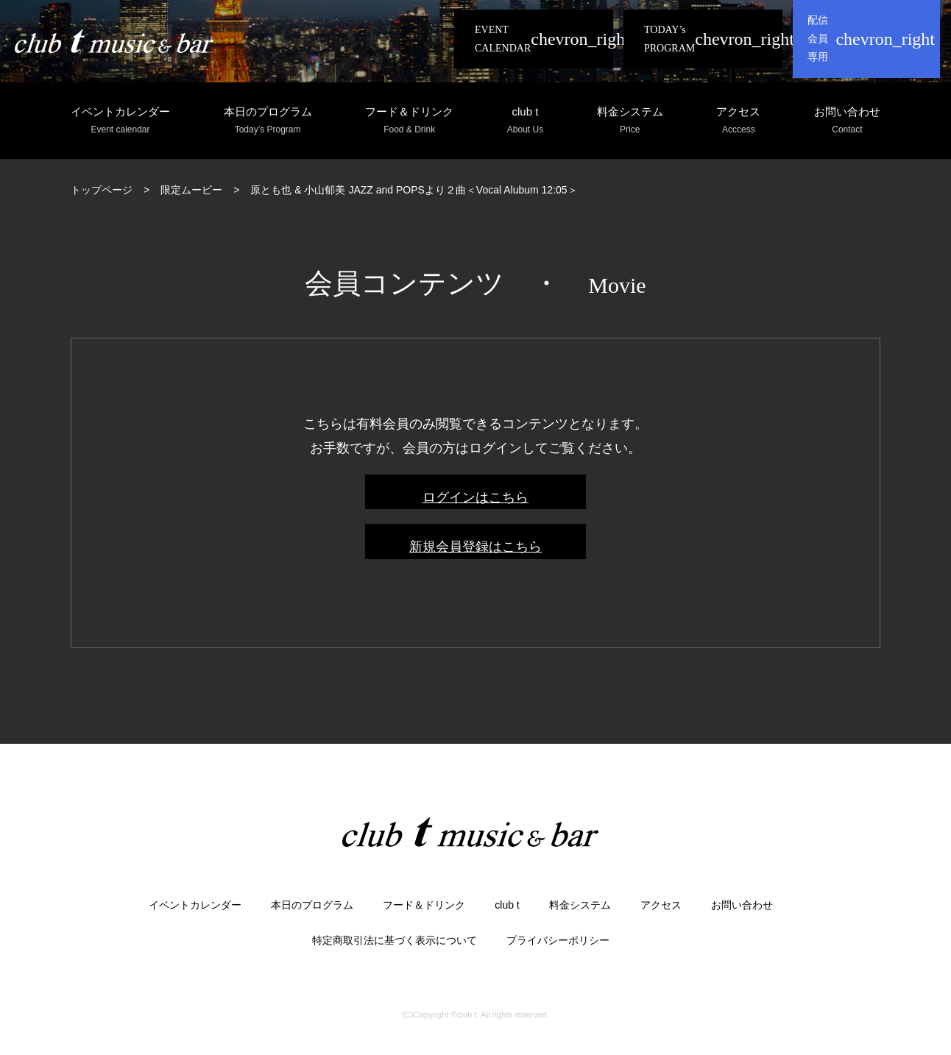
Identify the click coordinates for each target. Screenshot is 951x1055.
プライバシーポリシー (557, 940)
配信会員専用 (817, 39)
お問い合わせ (847, 121)
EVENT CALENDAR (503, 39)
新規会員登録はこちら (475, 546)
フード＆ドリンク (409, 121)
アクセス (738, 121)
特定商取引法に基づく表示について (394, 940)
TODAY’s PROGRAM (669, 39)
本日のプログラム (268, 121)
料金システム (630, 121)
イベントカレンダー (120, 121)
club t (525, 121)
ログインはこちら (475, 497)
